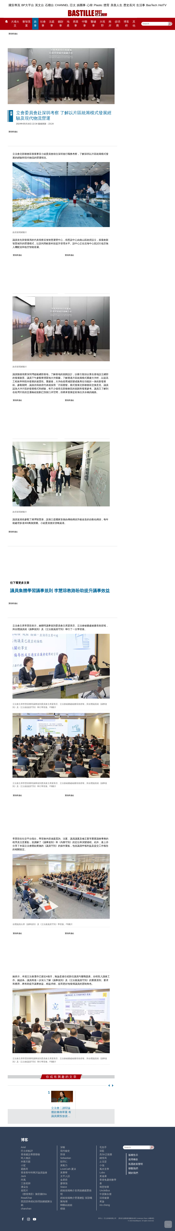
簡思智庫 (104, 1187)
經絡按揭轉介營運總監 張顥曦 (76, 1197)
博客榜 (126, 23)
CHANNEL (62, 5)
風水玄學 (104, 1169)
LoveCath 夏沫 (68, 1169)
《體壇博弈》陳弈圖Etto (34, 1194)
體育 (106, 5)
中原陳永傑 (105, 1194)
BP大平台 (27, 5)
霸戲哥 (24, 1169)
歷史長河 (129, 5)
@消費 (117, 23)
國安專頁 (14, 5)
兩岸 (110, 23)
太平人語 (65, 1176)
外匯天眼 (25, 1161)
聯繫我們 (133, 1168)
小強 (101, 1165)
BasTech (151, 5)
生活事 (140, 5)
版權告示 (133, 1155)
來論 (101, 1201)
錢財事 (60, 23)
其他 (134, 23)
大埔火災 (15, 23)
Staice (63, 1187)
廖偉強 (63, 1183)
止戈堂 (103, 1161)
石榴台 (49, 5)
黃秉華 (63, 1172)
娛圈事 (81, 5)
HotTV (162, 5)
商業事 (75, 23)
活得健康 (104, 1197)
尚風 (23, 1179)
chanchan (26, 1208)
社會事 (43, 23)
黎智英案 (26, 23)
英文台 (39, 5)
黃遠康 (103, 1176)
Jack (23, 1176)
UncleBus (104, 1190)
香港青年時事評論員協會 (34, 1172)
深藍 (101, 1150)
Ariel (23, 1147)
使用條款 (133, 1159)
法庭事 (51, 23)
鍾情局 (103, 1158)
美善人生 (116, 5)
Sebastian (65, 1158)
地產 (68, 23)
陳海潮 (63, 1201)
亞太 (73, 5)
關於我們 (133, 1173)
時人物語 (25, 1158)
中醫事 (84, 23)
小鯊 (23, 1165)
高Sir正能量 (105, 1154)
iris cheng (104, 1205)
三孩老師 (25, 1183)
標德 (62, 1208)
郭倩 (62, 1154)
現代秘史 (65, 1150)
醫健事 (93, 23)
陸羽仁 (63, 1161)
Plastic (98, 5)
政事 (35, 23)
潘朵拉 (24, 1187)
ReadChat (26, 1197)
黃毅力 (63, 1165)
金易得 (63, 1179)
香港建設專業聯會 (30, 1154)
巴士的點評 (27, 1150)
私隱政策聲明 (135, 1164)
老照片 (24, 1190)
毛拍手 (103, 1147)
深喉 (62, 1147)
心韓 (90, 5)
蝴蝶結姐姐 (66, 1205)
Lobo (102, 1172)
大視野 (102, 23)
